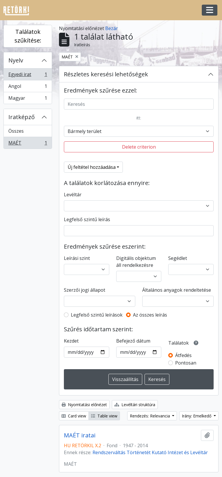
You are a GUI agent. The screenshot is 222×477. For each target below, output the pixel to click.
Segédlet (177, 258)
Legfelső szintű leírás (87, 219)
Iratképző (21, 117)
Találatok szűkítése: (27, 36)
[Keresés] (139, 104)
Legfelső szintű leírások (97, 315)
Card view (74, 416)
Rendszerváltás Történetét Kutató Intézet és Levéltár (150, 452)
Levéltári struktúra (134, 404)
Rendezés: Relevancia (150, 416)
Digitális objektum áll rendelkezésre (136, 261)
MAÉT (27, 144)
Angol (27, 87)
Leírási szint (77, 258)
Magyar (27, 99)
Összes (16, 131)
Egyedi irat (27, 75)
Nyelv (15, 60)
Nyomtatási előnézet (84, 404)
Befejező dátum (133, 341)
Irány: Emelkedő (197, 416)
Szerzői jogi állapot (84, 290)
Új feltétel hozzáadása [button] (92, 167)
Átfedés (183, 355)
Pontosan (185, 363)
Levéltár (73, 194)
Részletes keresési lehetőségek (106, 74)
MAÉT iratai (79, 435)
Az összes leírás (150, 315)
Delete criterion (139, 147)
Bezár (111, 28)
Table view (104, 416)
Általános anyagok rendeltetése (176, 290)
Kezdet (71, 341)
